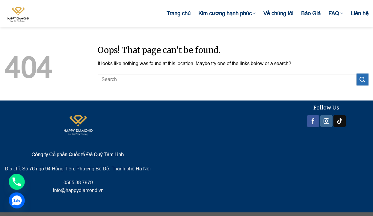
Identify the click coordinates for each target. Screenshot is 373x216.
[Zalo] (17, 200)
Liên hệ (360, 13)
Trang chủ (179, 13)
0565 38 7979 (77, 182)
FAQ (335, 13)
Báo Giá (311, 13)
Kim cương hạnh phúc (227, 13)
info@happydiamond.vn (78, 190)
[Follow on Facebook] (313, 121)
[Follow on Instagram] (326, 121)
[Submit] (363, 79)
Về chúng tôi (278, 13)
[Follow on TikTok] (339, 121)
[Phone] (17, 182)
